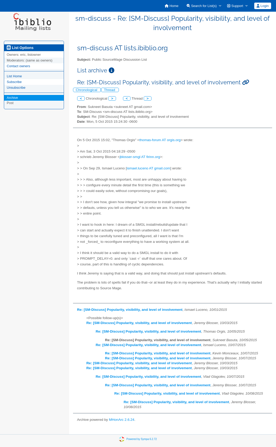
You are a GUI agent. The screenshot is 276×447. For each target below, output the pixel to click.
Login (262, 6)
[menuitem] (172, 6)
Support (235, 6)
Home (171, 6)
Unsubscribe (16, 88)
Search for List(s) (202, 6)
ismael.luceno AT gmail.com (148, 168)
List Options (20, 48)
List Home (14, 76)
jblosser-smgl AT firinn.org (140, 157)
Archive (12, 98)
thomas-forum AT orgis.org (160, 140)
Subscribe (14, 82)
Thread (110, 90)
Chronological (87, 90)
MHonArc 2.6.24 (121, 420)
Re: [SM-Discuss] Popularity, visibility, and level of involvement (130, 310)
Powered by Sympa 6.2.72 (141, 439)
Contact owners (18, 66)
